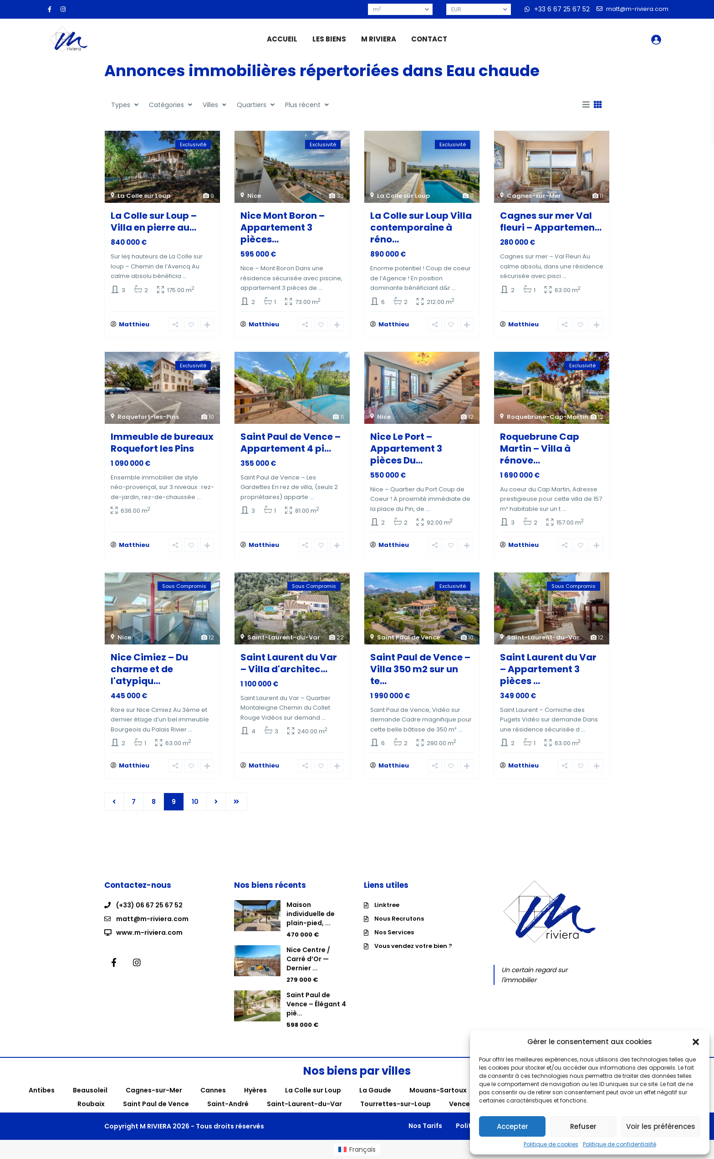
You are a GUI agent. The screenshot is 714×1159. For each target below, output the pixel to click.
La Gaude (375, 1090)
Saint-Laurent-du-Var (283, 637)
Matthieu (134, 324)
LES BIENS (329, 39)
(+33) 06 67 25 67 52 (149, 905)
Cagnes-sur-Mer (534, 195)
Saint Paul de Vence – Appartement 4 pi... (290, 442)
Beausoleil (90, 1090)
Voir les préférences (660, 1126)
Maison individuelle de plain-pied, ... (310, 913)
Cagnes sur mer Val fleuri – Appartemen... (551, 221)
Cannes (213, 1090)
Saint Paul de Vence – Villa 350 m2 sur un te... (420, 669)
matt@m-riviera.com (152, 918)
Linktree (386, 905)
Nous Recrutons (399, 918)
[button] (695, 1041)
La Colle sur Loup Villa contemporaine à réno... (421, 227)
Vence (459, 1103)
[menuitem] (357, 1149)
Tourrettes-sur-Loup (395, 1103)
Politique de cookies (551, 1144)
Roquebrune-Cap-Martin (547, 416)
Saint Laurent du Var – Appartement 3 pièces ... (548, 669)
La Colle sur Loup (143, 195)
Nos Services (394, 932)
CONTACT (429, 39)
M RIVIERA (378, 39)
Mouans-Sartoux (438, 1090)
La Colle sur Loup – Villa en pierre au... (154, 221)
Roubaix (91, 1103)
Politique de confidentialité (619, 1144)
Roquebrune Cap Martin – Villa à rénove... (539, 448)
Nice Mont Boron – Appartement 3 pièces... (282, 227)
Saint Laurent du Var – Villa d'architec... (288, 663)
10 (195, 801)
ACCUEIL (282, 39)
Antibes (42, 1090)
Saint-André (228, 1103)
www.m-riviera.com (149, 932)
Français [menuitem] (362, 1149)
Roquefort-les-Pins (148, 416)
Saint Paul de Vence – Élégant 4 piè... (316, 1004)
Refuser (583, 1126)
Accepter (512, 1126)
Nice (254, 195)
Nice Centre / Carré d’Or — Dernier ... (308, 959)
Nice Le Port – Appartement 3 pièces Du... (406, 448)
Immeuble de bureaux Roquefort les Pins (162, 442)
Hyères (255, 1090)
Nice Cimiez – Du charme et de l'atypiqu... (149, 669)
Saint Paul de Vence (408, 637)
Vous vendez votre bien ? (413, 946)
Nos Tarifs (425, 1125)
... (185, 276)
